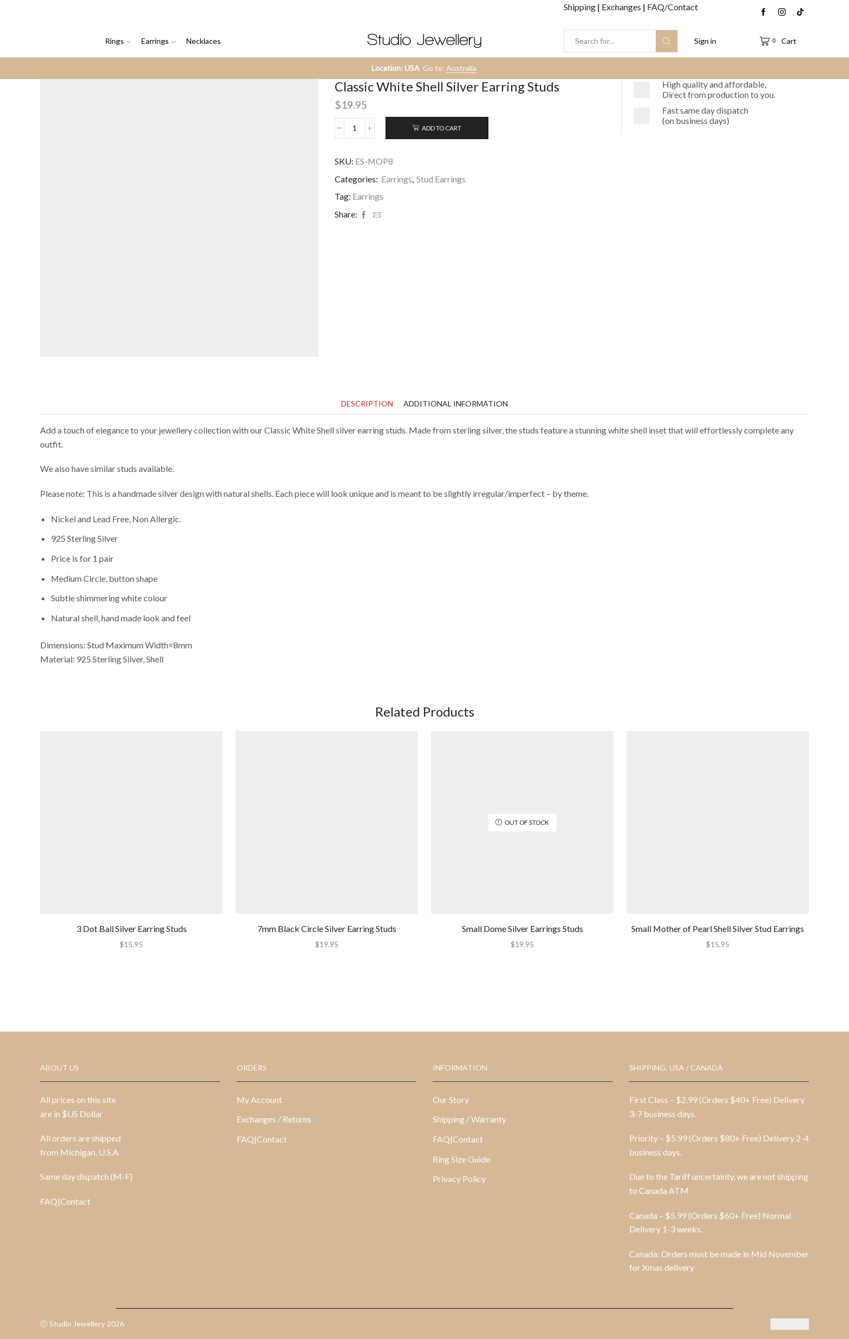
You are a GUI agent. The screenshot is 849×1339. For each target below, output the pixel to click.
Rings (117, 40)
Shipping (580, 7)
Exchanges (622, 7)
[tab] (367, 403)
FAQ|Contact (65, 1201)
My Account (259, 1099)
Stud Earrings (441, 179)
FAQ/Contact (672, 7)
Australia (461, 68)
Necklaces (203, 40)
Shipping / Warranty (469, 1119)
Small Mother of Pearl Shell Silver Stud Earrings (717, 928)
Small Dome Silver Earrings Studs (522, 928)
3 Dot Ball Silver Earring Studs (131, 928)
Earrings (158, 40)
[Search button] (666, 41)
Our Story (451, 1099)
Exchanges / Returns (274, 1119)
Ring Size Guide (461, 1159)
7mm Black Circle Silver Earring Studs (326, 928)
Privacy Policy (459, 1178)
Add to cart (441, 128)
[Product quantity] (354, 128)
